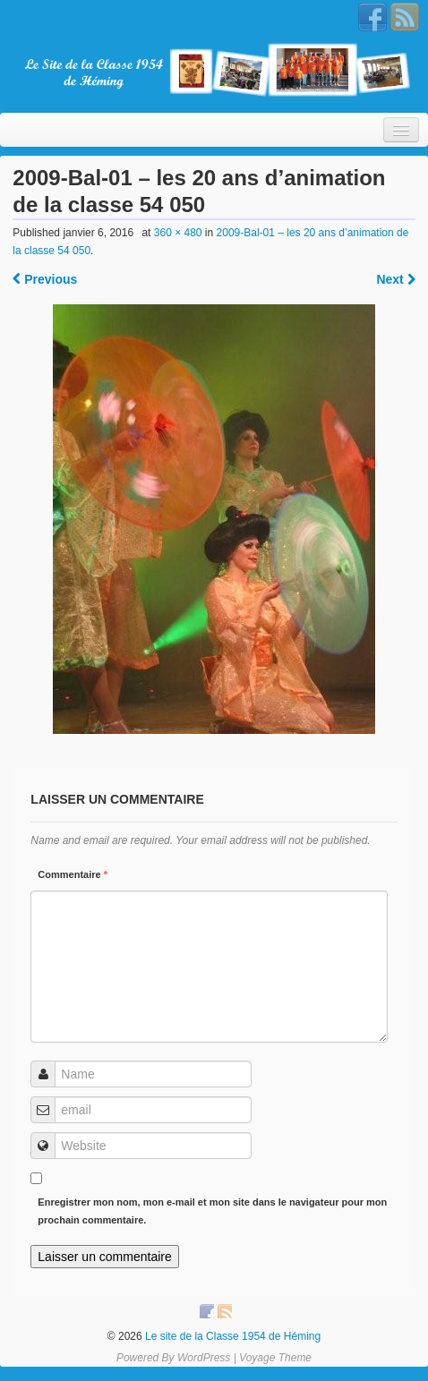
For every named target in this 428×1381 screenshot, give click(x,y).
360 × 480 (178, 232)
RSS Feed (404, 17)
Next (395, 279)
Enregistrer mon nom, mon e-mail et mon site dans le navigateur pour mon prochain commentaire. (212, 1211)
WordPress (203, 1357)
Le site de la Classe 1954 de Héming (231, 1336)
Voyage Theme (275, 1357)
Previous (45, 279)
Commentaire (72, 874)
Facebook (372, 17)
